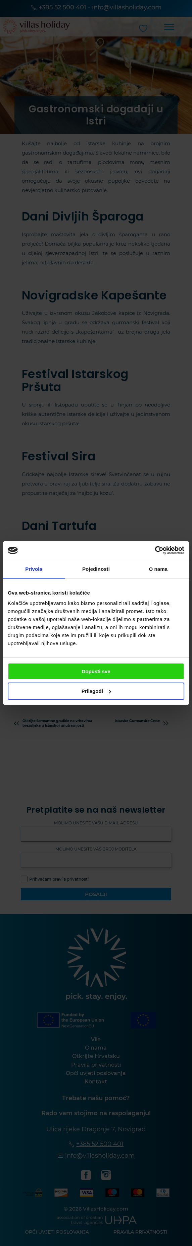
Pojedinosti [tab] (96, 569)
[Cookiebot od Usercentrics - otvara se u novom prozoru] (155, 550)
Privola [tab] (33, 569)
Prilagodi (96, 691)
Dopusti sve (96, 671)
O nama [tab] (158, 569)
